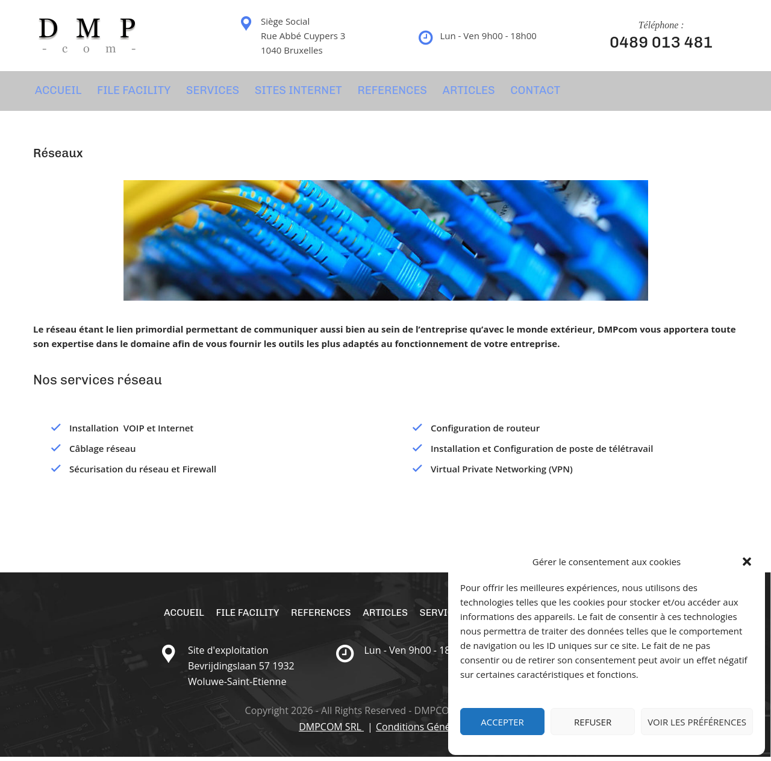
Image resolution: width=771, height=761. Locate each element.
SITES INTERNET (293, 92)
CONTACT (525, 92)
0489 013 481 (661, 42)
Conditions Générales (424, 731)
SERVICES (208, 92)
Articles (459, 92)
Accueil (56, 92)
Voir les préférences (697, 722)
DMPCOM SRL (331, 731)
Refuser (592, 722)
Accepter (502, 722)
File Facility (130, 92)
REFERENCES (385, 92)
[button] (747, 562)
